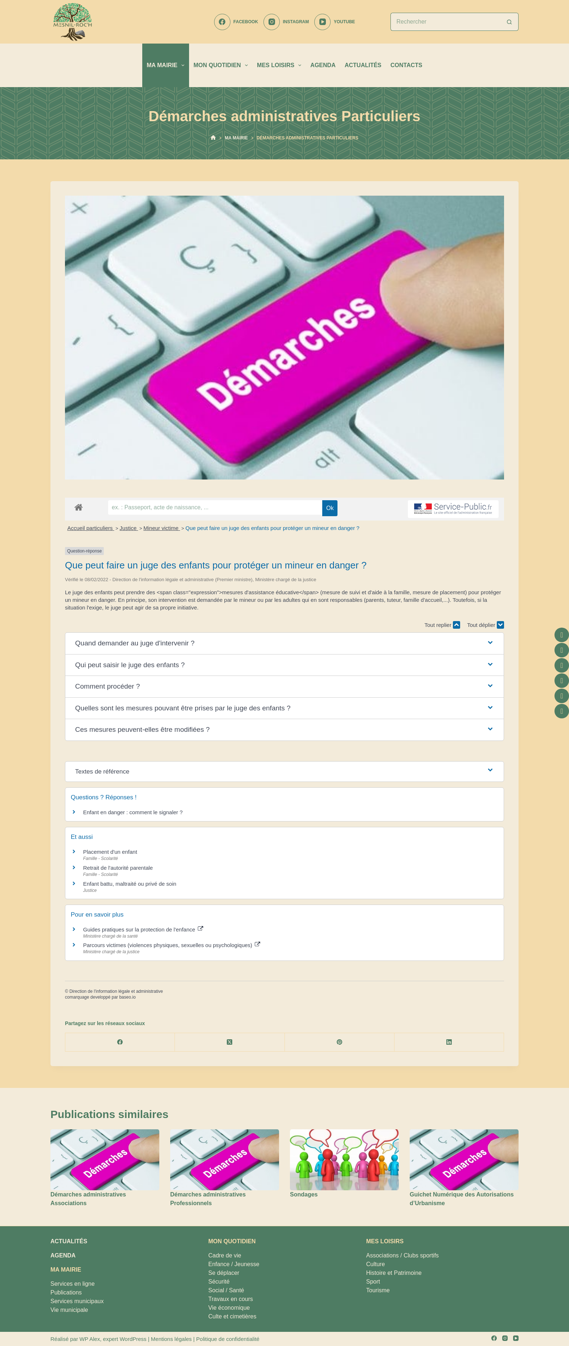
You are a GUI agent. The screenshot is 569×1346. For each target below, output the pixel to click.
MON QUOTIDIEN (222, 65)
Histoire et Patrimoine (394, 1273)
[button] (284, 643)
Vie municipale (69, 1310)
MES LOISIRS (280, 65)
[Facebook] (236, 22)
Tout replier (442, 625)
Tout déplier (485, 625)
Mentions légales (171, 1339)
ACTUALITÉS (363, 65)
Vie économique (229, 1308)
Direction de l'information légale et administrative (116, 991)
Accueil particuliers (90, 528)
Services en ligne (72, 1284)
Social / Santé (226, 1290)
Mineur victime (161, 528)
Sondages (304, 1194)
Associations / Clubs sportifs (402, 1255)
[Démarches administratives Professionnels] (224, 1160)
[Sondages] (344, 1160)
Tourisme (378, 1290)
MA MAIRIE (167, 65)
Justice (129, 528)
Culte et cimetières (232, 1316)
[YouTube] (334, 22)
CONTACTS (406, 65)
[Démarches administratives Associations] (104, 1160)
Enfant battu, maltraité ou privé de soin (129, 884)
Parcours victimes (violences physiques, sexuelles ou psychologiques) (171, 945)
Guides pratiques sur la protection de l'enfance (143, 929)
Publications (66, 1292)
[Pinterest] (339, 1042)
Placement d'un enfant (110, 852)
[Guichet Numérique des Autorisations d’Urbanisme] (464, 1160)
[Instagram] (286, 22)
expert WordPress (125, 1339)
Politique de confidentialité (227, 1339)
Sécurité (219, 1281)
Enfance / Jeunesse (233, 1264)
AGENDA (322, 65)
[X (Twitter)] (229, 1042)
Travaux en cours (230, 1299)
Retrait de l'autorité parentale (118, 868)
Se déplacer (223, 1273)
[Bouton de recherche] (509, 22)
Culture (375, 1264)
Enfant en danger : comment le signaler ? (133, 812)
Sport (373, 1281)
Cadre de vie (224, 1255)
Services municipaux (77, 1301)
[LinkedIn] (449, 1042)
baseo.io (127, 997)
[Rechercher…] (445, 22)
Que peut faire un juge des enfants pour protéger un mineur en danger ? (272, 528)
